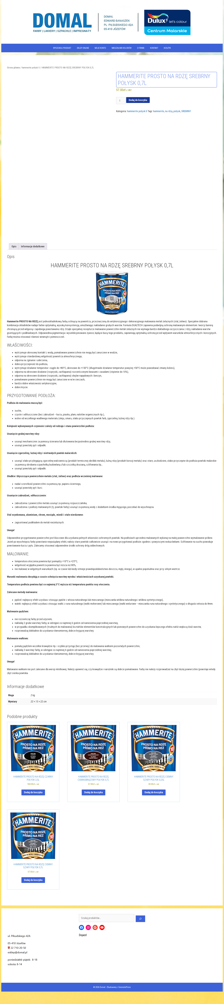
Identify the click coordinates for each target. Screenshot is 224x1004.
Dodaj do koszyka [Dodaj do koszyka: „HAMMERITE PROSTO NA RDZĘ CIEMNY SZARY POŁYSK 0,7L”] (33, 893)
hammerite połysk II (31, 67)
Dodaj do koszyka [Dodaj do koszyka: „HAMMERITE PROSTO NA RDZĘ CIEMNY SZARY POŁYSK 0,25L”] (154, 805)
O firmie (140, 48)
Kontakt (154, 48)
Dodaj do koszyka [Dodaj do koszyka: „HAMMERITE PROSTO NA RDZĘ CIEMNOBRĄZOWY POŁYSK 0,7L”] (93, 805)
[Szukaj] (140, 932)
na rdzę (168, 111)
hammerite (158, 111)
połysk (176, 111)
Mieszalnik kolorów (121, 48)
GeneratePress (124, 1000)
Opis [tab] (14, 259)
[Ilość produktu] (120, 100)
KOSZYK (167, 48)
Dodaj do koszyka (138, 100)
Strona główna (13, 67)
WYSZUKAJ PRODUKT (62, 48)
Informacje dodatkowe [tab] (32, 259)
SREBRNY (186, 111)
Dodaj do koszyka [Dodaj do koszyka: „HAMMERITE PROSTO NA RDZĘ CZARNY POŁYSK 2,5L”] (33, 805)
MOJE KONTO (100, 48)
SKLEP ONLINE (83, 48)
